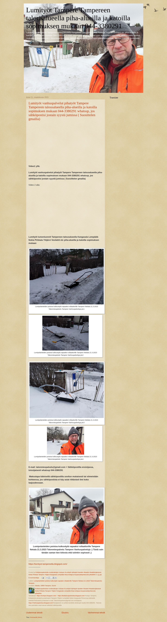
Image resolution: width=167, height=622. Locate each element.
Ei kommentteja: (34, 578)
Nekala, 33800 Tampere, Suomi (45, 585)
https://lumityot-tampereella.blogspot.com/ (48, 564)
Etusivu (65, 612)
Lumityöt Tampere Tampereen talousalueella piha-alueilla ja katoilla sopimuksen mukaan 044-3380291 (78, 18)
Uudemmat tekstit (34, 612)
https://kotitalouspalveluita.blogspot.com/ (71, 596)
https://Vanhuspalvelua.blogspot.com (41, 603)
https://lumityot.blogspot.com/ (46, 596)
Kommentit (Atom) (36, 617)
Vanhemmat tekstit (96, 612)
